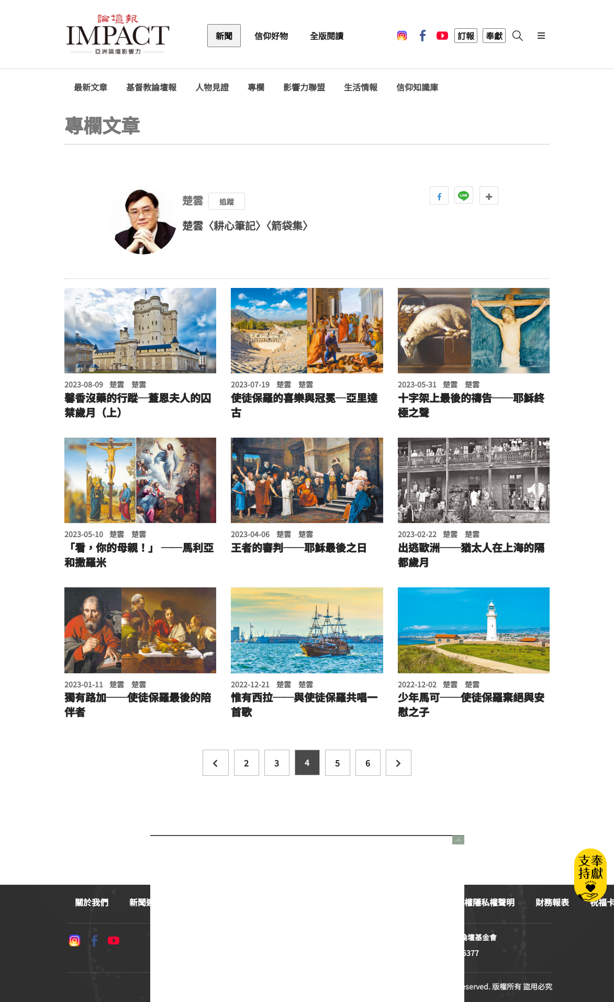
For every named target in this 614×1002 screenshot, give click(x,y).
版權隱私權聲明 (485, 902)
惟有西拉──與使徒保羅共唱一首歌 (304, 704)
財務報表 (552, 902)
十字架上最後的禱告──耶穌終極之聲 (471, 405)
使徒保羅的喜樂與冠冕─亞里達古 (304, 405)
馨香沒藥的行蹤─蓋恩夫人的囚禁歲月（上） (137, 405)
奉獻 (494, 35)
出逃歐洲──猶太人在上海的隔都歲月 (471, 555)
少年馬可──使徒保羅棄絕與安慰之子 (471, 704)
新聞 (224, 35)
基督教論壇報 (151, 87)
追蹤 (226, 201)
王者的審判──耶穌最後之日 (299, 547)
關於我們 (91, 902)
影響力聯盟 (304, 87)
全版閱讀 (326, 35)
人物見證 (212, 87)
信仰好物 (271, 35)
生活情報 (360, 87)
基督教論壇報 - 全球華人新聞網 (117, 35)
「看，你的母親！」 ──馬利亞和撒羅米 (139, 555)
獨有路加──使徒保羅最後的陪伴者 (137, 704)
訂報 (465, 35)
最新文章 (90, 87)
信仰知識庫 (417, 87)
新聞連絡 (146, 902)
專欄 (256, 87)
